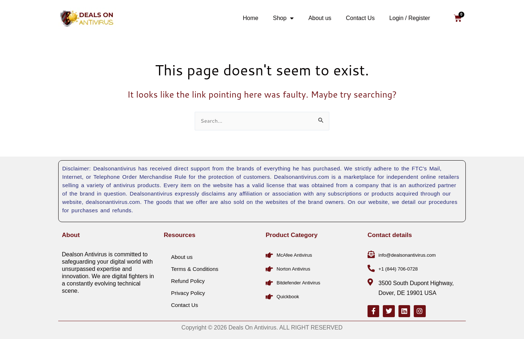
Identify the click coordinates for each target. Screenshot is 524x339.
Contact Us (360, 18)
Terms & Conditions (194, 267)
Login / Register (409, 18)
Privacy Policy (188, 291)
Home (250, 18)
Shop (283, 18)
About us (319, 18)
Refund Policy (188, 279)
